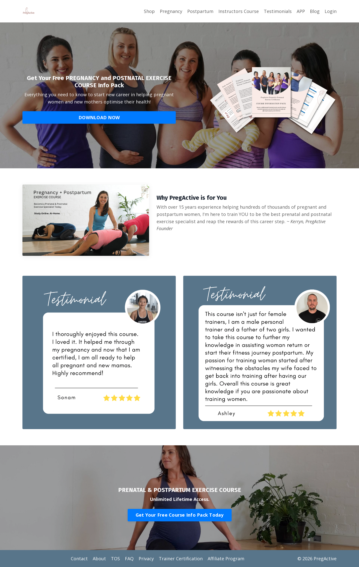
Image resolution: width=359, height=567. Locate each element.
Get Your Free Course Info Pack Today (180, 515)
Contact (79, 559)
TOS (115, 559)
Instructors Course (238, 11)
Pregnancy (171, 11)
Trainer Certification (181, 559)
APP (301, 11)
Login (331, 11)
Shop (149, 11)
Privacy (146, 559)
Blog (315, 11)
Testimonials (278, 11)
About (99, 559)
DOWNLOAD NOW (99, 117)
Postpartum (200, 11)
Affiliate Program (226, 559)
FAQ (129, 559)
